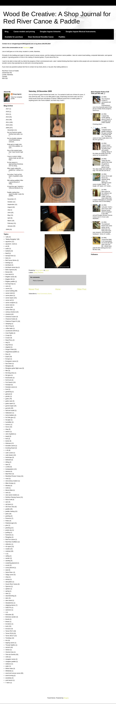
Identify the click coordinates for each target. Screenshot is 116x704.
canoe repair (9, 298)
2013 (7, 117)
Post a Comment (38, 280)
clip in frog (8, 326)
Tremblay (8, 638)
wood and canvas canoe (12, 673)
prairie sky (8, 530)
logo (6, 464)
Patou (7, 520)
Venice (7, 649)
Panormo (40, 272)
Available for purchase (14, 37)
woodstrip (8, 678)
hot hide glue (9, 417)
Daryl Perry (8, 340)
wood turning (9, 675)
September (11, 204)
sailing (7, 556)
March (10, 220)
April (9, 218)
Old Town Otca (9, 506)
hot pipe (7, 420)
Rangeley (8, 537)
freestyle (8, 384)
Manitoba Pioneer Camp (12, 476)
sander (7, 558)
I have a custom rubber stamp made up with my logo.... (15, 158)
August (10, 207)
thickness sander (10, 617)
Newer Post (34, 289)
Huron (7, 427)
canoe (7, 288)
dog (6, 342)
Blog (7, 31)
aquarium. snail (10, 244)
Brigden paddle (10, 281)
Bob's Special (9, 269)
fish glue (8, 375)
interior (7, 431)
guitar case (8, 401)
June (9, 212)
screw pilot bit (9, 567)
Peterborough (9, 523)
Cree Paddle (9, 333)
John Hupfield (9, 434)
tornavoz (8, 628)
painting (7, 516)
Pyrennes (8, 535)
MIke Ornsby (9, 483)
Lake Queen (9, 455)
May (9, 215)
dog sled (8, 345)
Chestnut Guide (10, 319)
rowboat (7, 551)
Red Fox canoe (10, 539)
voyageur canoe (10, 659)
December (11, 130)
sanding (7, 560)
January (10, 226)
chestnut (8, 314)
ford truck (8, 380)
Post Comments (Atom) (44, 293)
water (7, 666)
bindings (8, 262)
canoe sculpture (10, 302)
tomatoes (8, 624)
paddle (7, 509)
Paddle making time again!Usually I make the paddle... (15, 194)
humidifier (8, 422)
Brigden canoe (9, 276)
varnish (7, 647)
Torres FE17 (9, 631)
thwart (7, 621)
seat (6, 570)
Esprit (7, 356)
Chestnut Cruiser (10, 316)
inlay (6, 429)
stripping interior (10, 605)
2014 (7, 114)
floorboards (8, 377)
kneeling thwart (10, 448)
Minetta (7, 485)
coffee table (9, 328)
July (9, 210)
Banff (7, 253)
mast (6, 478)
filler (6, 370)
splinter (7, 589)
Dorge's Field (9, 349)
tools (6, 626)
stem (6, 598)
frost (6, 389)
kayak (7, 436)
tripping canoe (9, 642)
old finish (8, 504)
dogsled (7, 347)
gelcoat (7, 394)
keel (6, 438)
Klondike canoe (10, 445)
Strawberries (9, 603)
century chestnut (10, 312)
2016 (7, 111)
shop (6, 577)
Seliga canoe (9, 574)
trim (6, 640)
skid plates (8, 582)
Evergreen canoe (10, 361)
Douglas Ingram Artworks (50, 31)
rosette (7, 549)
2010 (7, 125)
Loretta (7, 467)
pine (6, 525)
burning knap (9, 284)
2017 (7, 109)
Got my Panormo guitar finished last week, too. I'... (15, 134)
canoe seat (8, 305)
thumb (7, 619)
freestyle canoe (10, 387)
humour (7, 424)
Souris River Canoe (11, 584)
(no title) (103, 97)
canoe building (9, 291)
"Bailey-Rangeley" (10, 239)
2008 (7, 229)
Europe (7, 359)
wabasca (8, 664)
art (6, 246)
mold (6, 488)
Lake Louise (9, 453)
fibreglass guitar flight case (13, 368)
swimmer (8, 610)
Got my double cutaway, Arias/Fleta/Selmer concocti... (14, 140)
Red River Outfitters (11, 542)
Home (58, 289)
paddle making (9, 511)
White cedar (9, 668)
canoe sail (8, 300)
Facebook (26, 47)
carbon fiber (9, 309)
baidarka (8, 251)
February (11, 223)
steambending (9, 596)
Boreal (7, 272)
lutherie (7, 471)
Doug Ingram (17, 94)
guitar (35, 272)
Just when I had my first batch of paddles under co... (15, 176)
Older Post (81, 289)
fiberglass (8, 366)
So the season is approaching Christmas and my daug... (15, 164)
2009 (7, 127)
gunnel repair (9, 406)
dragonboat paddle (11, 352)
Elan (6, 354)
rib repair (8, 546)
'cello (7, 237)
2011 (7, 122)
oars (6, 502)
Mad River (8, 474)
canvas (7, 307)
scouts (7, 565)
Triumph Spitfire (10, 645)
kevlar (7, 441)
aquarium (8, 241)
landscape (8, 457)
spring (7, 591)
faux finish (8, 363)
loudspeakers (9, 469)
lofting (7, 462)
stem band (8, 600)
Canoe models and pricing (24, 31)
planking (8, 528)
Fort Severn (9, 382)
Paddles (62, 37)
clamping (8, 323)
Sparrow (8, 586)
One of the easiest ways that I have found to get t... (15, 152)
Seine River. (9, 572)
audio (7, 248)
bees (6, 258)
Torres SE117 (9, 635)
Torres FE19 (9, 633)
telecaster (8, 614)
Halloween (8, 413)
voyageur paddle (10, 661)
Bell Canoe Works (10, 260)
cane (6, 286)
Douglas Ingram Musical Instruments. (81, 31)
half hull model (9, 410)
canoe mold (9, 293)
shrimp (7, 579)
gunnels (7, 408)
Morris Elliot (9, 490)
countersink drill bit (11, 331)
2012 (7, 119)
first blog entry (9, 373)
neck (6, 492)
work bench (8, 680)
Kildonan (8, 443)
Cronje (7, 335)
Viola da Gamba (10, 654)
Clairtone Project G (11, 321)
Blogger (66, 698)
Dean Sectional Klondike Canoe (41, 37)
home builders (9, 415)
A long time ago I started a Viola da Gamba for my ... (15, 188)
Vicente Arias (9, 652)
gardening (8, 391)
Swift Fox (8, 607)
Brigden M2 (8, 279)
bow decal (8, 274)
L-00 (6, 450)
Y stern (7, 682)
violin (7, 657)
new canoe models (11, 495)
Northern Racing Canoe (12, 497)
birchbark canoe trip (11, 267)
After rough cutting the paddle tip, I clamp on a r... (15, 170)
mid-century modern (11, 481)
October (10, 202)
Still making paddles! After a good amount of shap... (15, 182)
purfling (7, 532)
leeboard (8, 460)
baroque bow (9, 255)
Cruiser (7, 338)
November (11, 199)
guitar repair (9, 403)
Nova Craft (8, 499)
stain (6, 593)
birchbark (8, 265)
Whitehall (8, 671)
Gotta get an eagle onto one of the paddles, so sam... (14, 146)
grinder (7, 396)
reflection (8, 544)
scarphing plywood (11, 563)
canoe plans (9, 295)
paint (6, 513)
